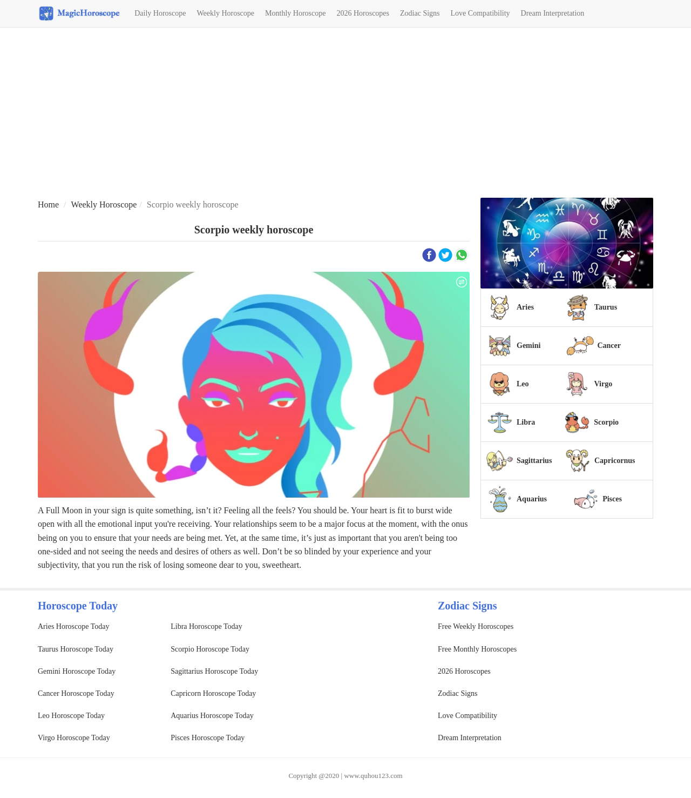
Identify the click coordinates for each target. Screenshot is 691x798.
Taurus (605, 307)
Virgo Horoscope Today (74, 738)
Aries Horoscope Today (74, 626)
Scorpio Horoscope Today (210, 649)
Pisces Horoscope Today (208, 738)
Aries (525, 307)
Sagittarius (534, 461)
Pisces (612, 499)
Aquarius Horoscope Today (212, 716)
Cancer (609, 345)
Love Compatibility (480, 13)
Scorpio (606, 422)
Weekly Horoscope (225, 13)
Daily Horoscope (160, 13)
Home (48, 204)
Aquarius (532, 499)
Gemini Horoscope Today (77, 671)
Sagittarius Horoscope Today (214, 671)
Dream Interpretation (553, 13)
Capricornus (614, 461)
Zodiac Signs (420, 13)
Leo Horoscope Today (71, 716)
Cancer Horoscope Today (76, 693)
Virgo (603, 384)
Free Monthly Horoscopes (477, 649)
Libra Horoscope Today (206, 626)
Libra (526, 422)
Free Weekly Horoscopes (475, 626)
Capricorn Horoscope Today (213, 693)
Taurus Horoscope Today (75, 649)
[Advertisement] (345, 114)
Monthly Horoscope (295, 13)
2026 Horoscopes (362, 13)
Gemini (528, 345)
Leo (523, 384)
